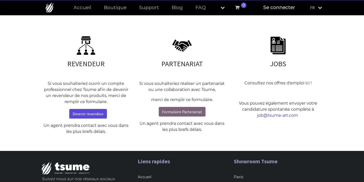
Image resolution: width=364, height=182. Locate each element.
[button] (218, 7)
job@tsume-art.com (278, 115)
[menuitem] (82, 7)
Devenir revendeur (88, 113)
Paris (238, 176)
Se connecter (279, 7)
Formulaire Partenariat (182, 111)
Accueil (144, 176)
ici (307, 83)
